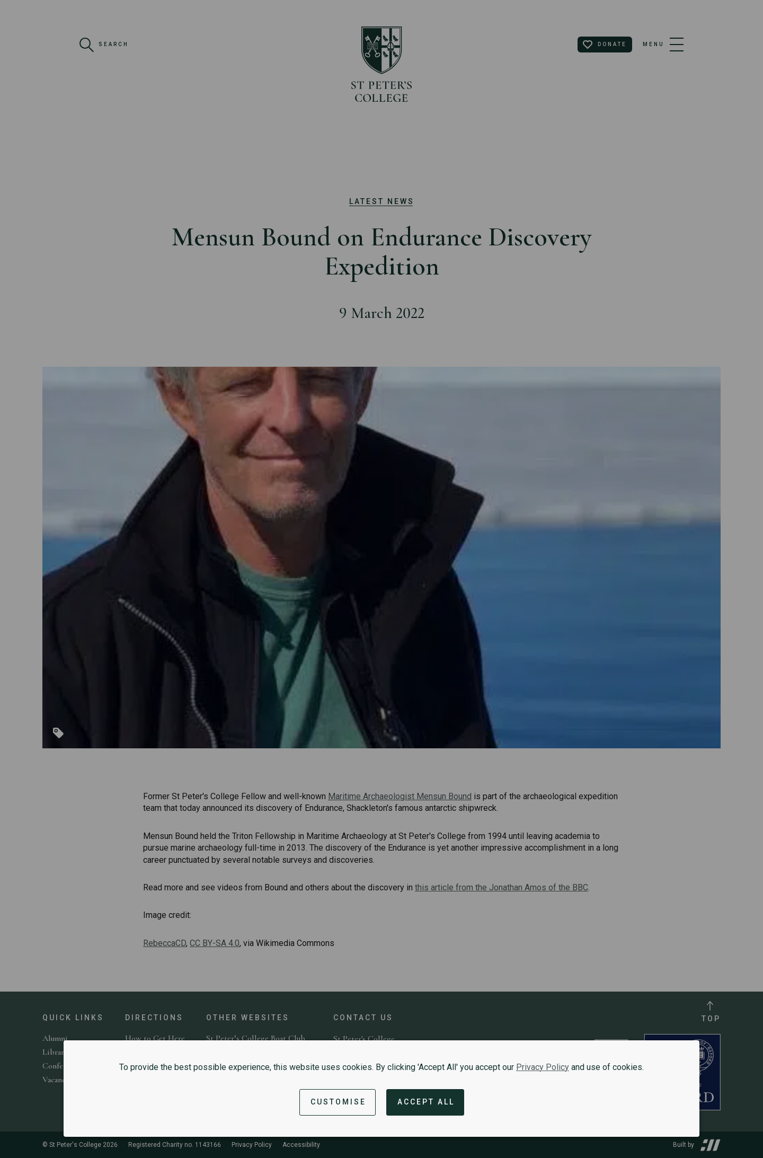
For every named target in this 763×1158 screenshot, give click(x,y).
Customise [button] (338, 1102)
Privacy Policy (542, 1067)
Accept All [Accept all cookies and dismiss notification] (426, 1102)
